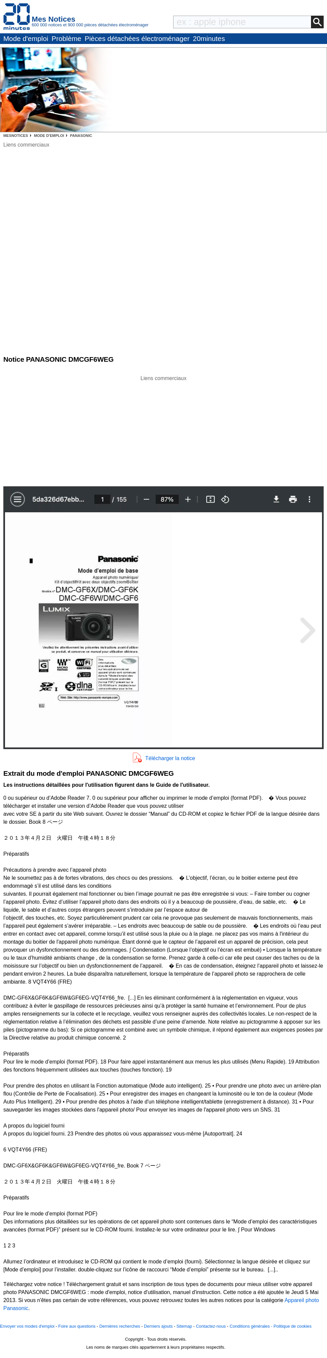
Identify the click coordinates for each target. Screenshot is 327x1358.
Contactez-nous (211, 1326)
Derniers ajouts (158, 1326)
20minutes (209, 38)
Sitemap (184, 1326)
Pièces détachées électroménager (137, 38)
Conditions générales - (252, 1326)
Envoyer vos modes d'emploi (27, 1326)
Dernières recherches (119, 1326)
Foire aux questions (77, 1326)
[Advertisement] (163, 429)
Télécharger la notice (170, 758)
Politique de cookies (293, 1326)
